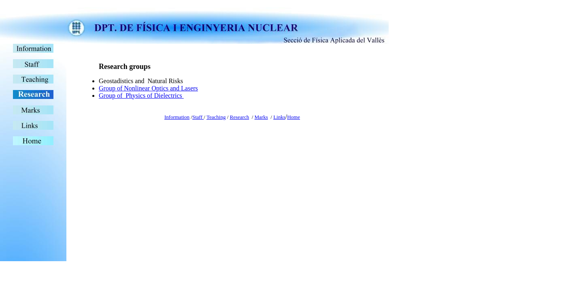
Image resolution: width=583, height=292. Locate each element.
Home (293, 117)
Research (239, 117)
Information (176, 117)
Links (279, 117)
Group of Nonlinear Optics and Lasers (148, 88)
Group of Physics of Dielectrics (141, 95)
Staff (198, 117)
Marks (261, 117)
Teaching (216, 117)
